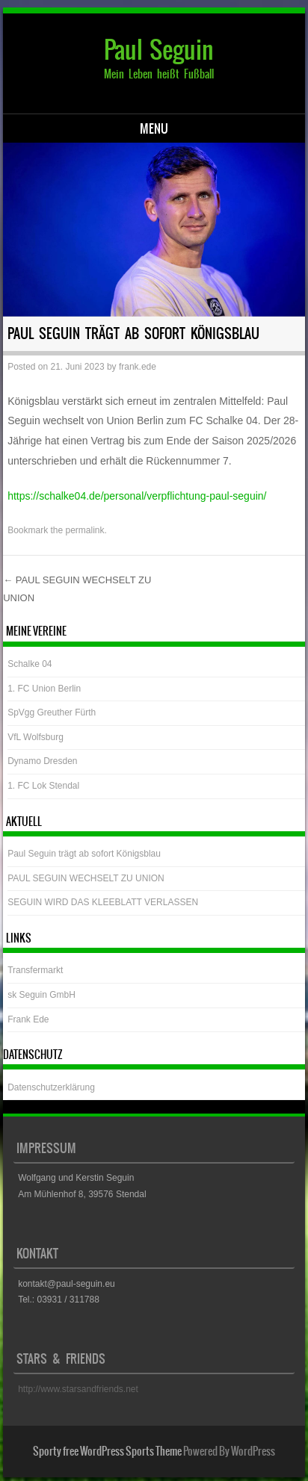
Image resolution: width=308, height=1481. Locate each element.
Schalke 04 (29, 664)
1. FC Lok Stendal (43, 785)
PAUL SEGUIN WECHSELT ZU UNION (85, 878)
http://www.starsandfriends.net (78, 1389)
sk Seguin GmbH (41, 995)
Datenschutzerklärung (51, 1087)
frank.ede (137, 366)
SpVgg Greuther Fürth (51, 712)
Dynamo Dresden (42, 761)
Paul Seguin (159, 49)
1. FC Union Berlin (44, 688)
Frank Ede (28, 1019)
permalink (85, 530)
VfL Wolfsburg (35, 737)
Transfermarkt (35, 970)
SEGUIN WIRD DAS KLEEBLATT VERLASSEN (102, 902)
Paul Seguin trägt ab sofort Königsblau (84, 853)
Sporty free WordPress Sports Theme (107, 1451)
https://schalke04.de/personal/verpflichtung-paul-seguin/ (136, 496)
